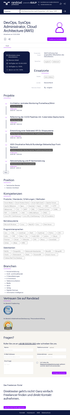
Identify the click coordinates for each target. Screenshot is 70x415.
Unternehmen (42, 354)
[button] (12, 11)
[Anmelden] (64, 4)
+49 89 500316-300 (46, 4)
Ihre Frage (7, 361)
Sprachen (38, 61)
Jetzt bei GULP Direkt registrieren (15, 407)
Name (6, 347)
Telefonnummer (42, 347)
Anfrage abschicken (59, 373)
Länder (38, 82)
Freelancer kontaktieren (57, 39)
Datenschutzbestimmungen (49, 364)
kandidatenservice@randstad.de (49, 2)
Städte (39, 76)
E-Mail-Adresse (9, 354)
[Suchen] (64, 11)
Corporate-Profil (37, 54)
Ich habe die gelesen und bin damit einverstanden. (52, 364)
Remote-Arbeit (36, 87)
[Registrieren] (61, 4)
